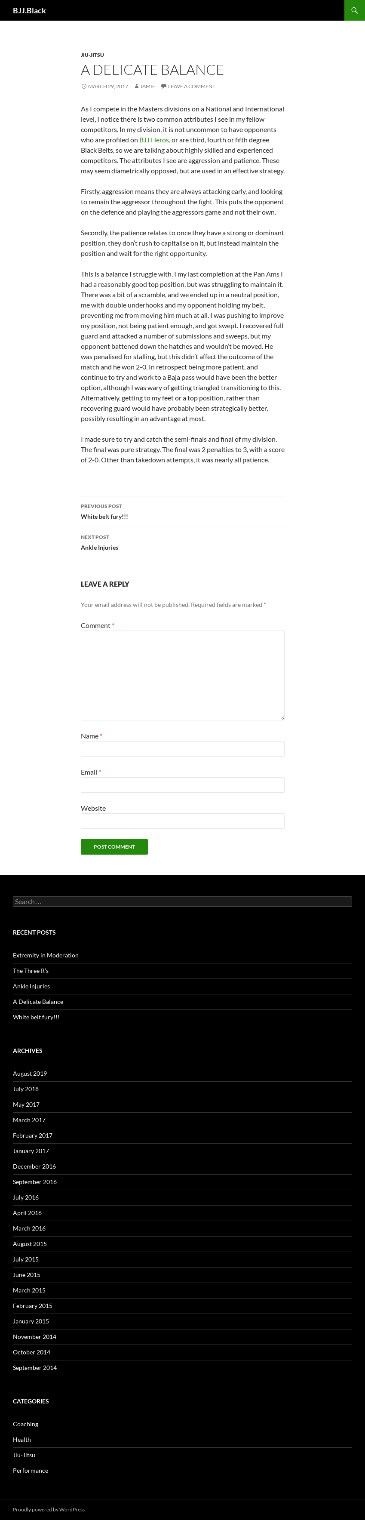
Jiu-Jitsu (92, 55)
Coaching (25, 1424)
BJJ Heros (154, 139)
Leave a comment (191, 86)
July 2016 (26, 1197)
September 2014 (35, 1367)
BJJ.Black (29, 10)
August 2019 (30, 1073)
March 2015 (29, 1290)
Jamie (147, 86)
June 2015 (26, 1274)
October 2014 (31, 1352)
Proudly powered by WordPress (49, 1509)
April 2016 (27, 1212)
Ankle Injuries (183, 541)
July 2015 (26, 1259)
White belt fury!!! (183, 510)
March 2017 (29, 1119)
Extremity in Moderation (46, 955)
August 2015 (30, 1243)
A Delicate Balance (38, 1001)
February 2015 (32, 1305)
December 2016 (34, 1166)
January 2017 (31, 1150)
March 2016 (29, 1228)
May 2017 (26, 1104)
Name (91, 736)
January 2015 (31, 1321)
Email (91, 772)
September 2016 (35, 1181)
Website (93, 808)
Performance (30, 1470)
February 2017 (32, 1135)
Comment (97, 625)
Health (22, 1439)
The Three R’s (31, 970)
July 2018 (26, 1088)
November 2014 (34, 1336)
